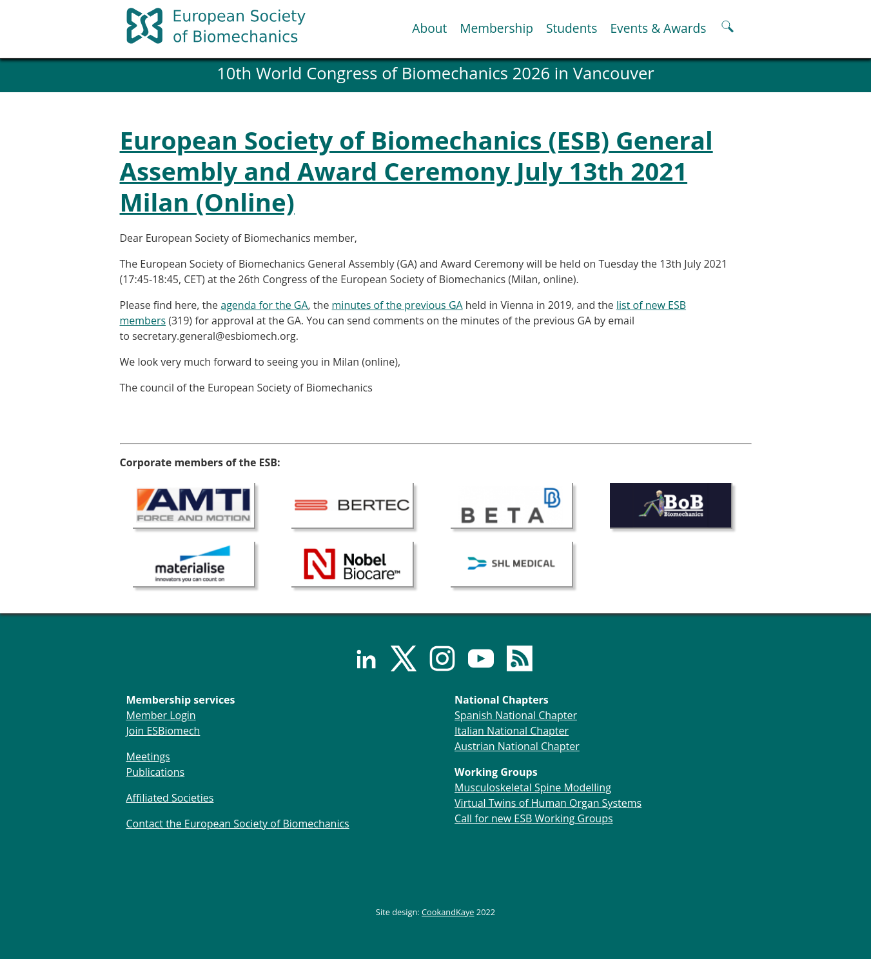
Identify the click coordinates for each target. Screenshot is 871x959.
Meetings (148, 756)
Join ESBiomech (163, 731)
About (429, 28)
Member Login (161, 715)
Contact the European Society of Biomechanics (237, 823)
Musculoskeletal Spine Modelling (533, 787)
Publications (155, 772)
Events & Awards (658, 28)
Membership (496, 28)
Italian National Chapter (512, 731)
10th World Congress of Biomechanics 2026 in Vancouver (435, 73)
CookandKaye (448, 912)
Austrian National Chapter (517, 746)
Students (571, 28)
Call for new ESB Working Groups (533, 818)
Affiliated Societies (170, 798)
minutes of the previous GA (397, 305)
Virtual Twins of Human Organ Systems (548, 803)
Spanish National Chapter (516, 715)
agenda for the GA (264, 305)
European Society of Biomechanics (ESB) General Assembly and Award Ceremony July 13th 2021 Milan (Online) (416, 171)
